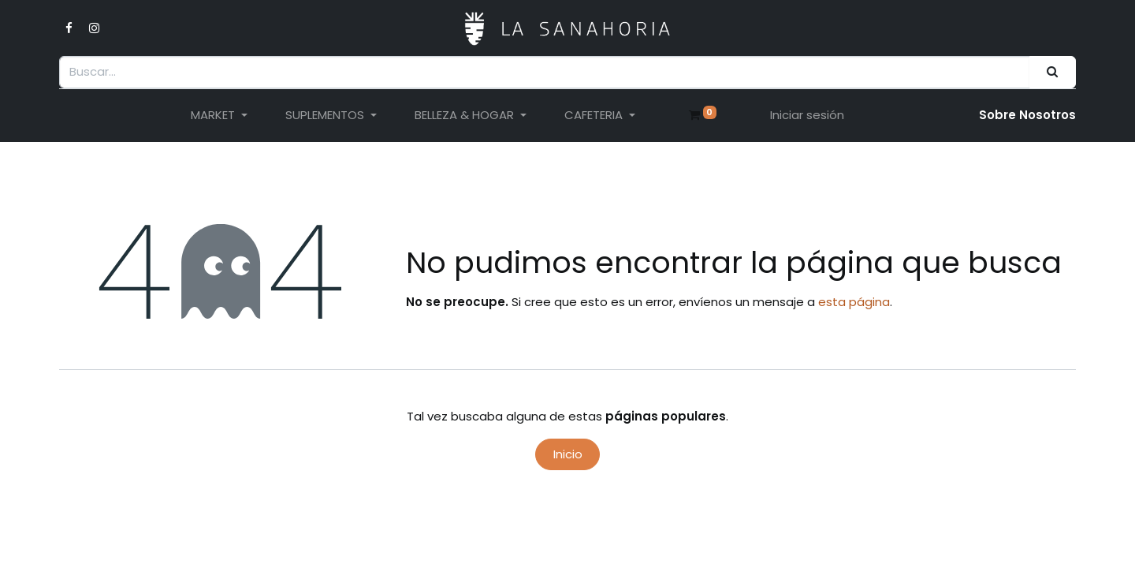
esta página (854, 301)
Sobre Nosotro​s (1027, 114)
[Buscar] (1052, 72)
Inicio (567, 454)
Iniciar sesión (807, 114)
